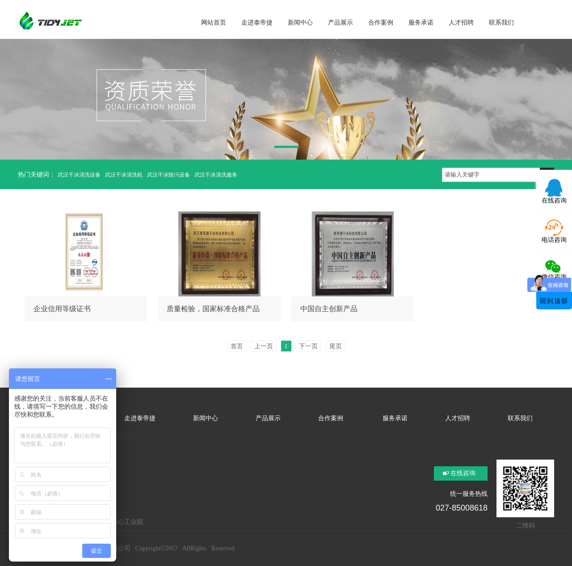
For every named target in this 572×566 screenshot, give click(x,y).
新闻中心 (205, 418)
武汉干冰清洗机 (124, 175)
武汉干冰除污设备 (168, 175)
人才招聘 (457, 418)
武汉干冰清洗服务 (215, 175)
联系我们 (520, 418)
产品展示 (268, 418)
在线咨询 (462, 473)
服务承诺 (394, 418)
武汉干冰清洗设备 (79, 175)
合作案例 (330, 418)
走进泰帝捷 (140, 418)
